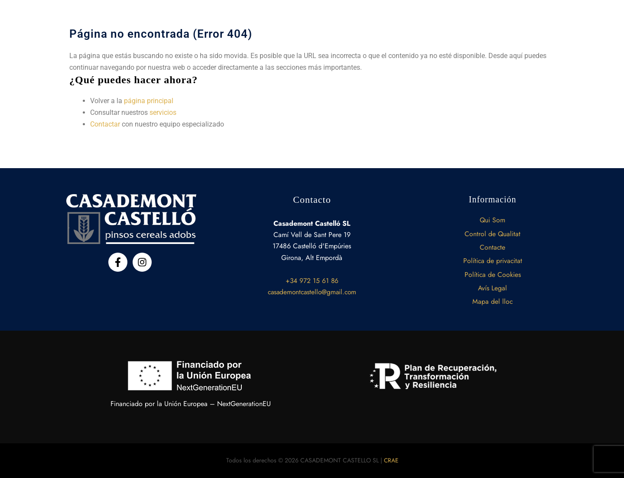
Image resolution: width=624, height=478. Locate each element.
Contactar (105, 124)
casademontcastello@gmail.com (312, 290)
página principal (148, 101)
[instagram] (144, 260)
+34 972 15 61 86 (312, 278)
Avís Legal (492, 288)
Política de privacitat (493, 260)
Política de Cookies (492, 274)
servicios (163, 112)
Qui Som (493, 218)
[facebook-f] (119, 260)
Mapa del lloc (492, 301)
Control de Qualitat (493, 232)
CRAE (391, 460)
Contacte (493, 246)
